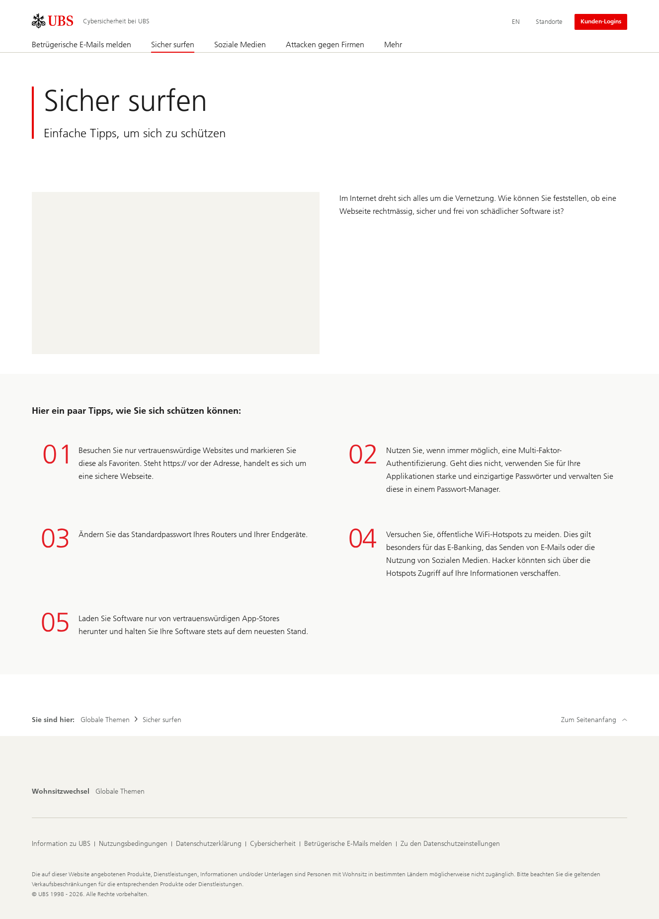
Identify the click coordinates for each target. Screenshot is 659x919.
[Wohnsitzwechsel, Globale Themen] (120, 792)
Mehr (393, 44)
